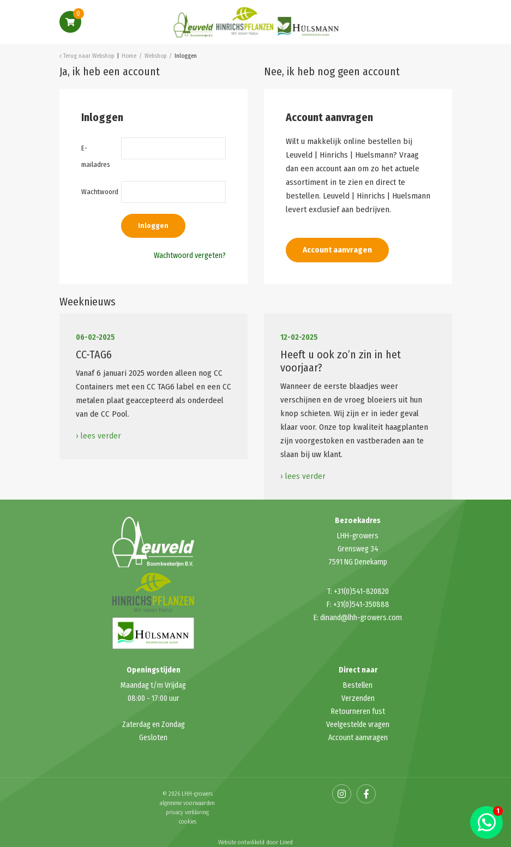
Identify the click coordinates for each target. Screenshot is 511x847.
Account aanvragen (337, 250)
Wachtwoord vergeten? (190, 255)
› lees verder (98, 436)
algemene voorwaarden (187, 803)
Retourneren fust (358, 711)
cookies (187, 821)
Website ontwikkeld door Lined (255, 842)
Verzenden (358, 698)
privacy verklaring (187, 812)
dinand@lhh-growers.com (361, 617)
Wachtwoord (93, 192)
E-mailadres (93, 156)
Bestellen (357, 685)
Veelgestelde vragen (357, 724)
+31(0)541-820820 (361, 591)
